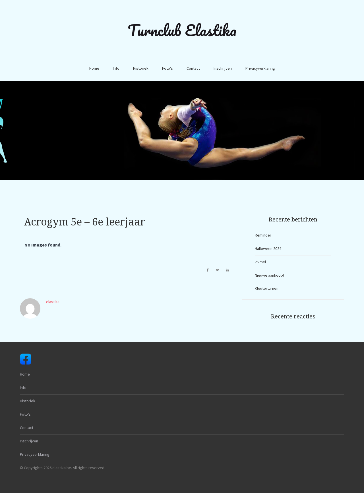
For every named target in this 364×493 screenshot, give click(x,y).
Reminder (263, 235)
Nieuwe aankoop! (269, 275)
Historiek (140, 68)
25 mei (260, 261)
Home (94, 68)
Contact (193, 68)
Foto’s (167, 68)
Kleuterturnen (266, 288)
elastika (52, 301)
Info (116, 68)
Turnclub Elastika (182, 30)
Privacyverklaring (260, 68)
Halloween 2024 (268, 248)
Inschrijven (223, 68)
